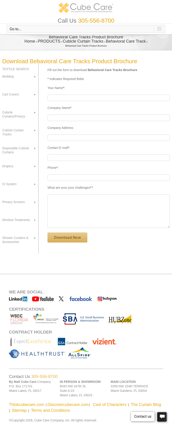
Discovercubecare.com (67, 404)
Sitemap (19, 410)
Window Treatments (16, 220)
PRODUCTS (49, 41)
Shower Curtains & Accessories (15, 240)
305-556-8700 (96, 20)
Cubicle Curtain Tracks (83, 41)
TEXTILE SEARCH (15, 69)
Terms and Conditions (50, 410)
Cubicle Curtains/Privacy (13, 114)
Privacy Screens (13, 202)
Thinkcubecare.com (26, 404)
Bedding (8, 76)
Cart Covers (10, 94)
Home (29, 41)
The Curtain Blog (146, 404)
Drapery (7, 166)
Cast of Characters (110, 404)
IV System (9, 184)
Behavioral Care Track (126, 41)
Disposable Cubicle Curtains (15, 150)
